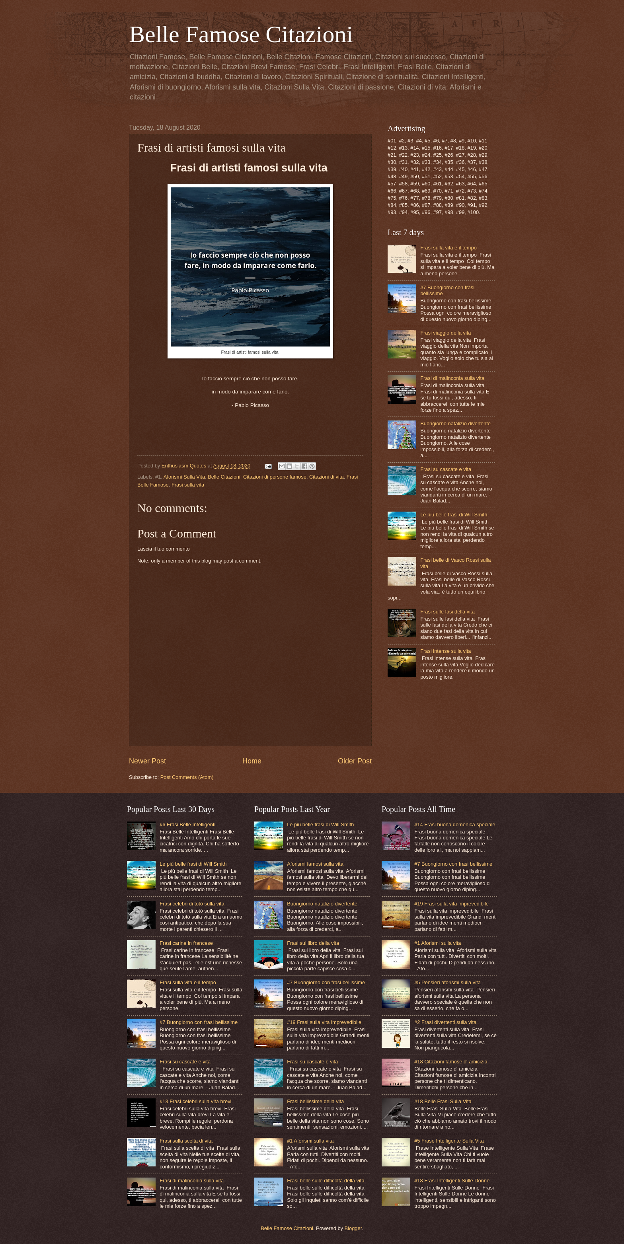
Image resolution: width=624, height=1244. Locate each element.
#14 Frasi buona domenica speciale (454, 824)
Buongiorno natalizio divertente (455, 423)
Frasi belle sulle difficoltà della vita (325, 1181)
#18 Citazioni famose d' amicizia (451, 1062)
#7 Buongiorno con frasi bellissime (199, 1022)
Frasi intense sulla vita (445, 651)
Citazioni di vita (326, 477)
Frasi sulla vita (188, 485)
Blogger (353, 1228)
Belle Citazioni (224, 477)
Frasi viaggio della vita (445, 333)
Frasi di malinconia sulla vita (452, 378)
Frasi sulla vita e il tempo (448, 248)
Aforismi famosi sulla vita (315, 864)
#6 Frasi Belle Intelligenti (187, 824)
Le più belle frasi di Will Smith (453, 515)
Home (251, 761)
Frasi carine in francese (186, 943)
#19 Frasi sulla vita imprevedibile (324, 1022)
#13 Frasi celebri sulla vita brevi (195, 1101)
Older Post (355, 761)
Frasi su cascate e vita (445, 469)
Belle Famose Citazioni (241, 34)
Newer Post (147, 761)
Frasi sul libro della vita (313, 943)
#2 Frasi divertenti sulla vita (445, 1022)
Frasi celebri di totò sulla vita (192, 904)
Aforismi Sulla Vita (184, 477)
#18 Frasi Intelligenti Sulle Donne (451, 1181)
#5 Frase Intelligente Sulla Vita (449, 1141)
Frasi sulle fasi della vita (447, 612)
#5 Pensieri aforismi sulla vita (447, 982)
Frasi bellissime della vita (315, 1101)
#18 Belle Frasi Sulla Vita (443, 1101)
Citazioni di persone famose (274, 477)
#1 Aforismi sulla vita (310, 1141)
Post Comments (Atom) (187, 777)
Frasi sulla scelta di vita (186, 1141)
